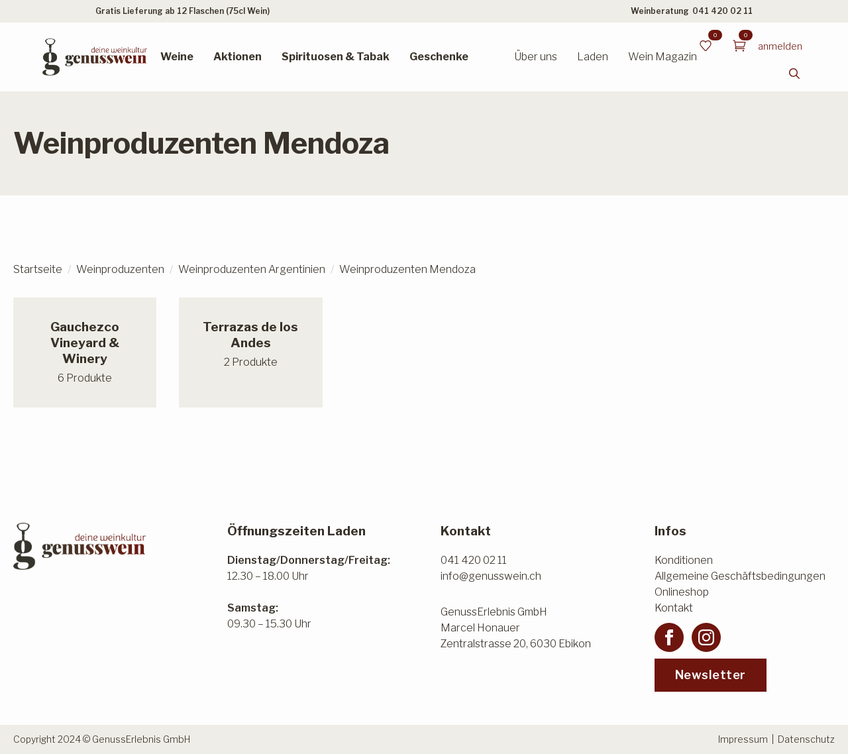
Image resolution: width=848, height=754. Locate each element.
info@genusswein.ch (491, 576)
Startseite (37, 269)
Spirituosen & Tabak (336, 56)
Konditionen (684, 560)
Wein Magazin (662, 56)
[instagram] (706, 637)
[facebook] (669, 637)
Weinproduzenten (120, 269)
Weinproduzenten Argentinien (251, 269)
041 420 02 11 (722, 11)
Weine (176, 56)
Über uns (535, 56)
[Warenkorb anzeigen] (739, 45)
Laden (592, 56)
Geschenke (438, 56)
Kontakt (674, 608)
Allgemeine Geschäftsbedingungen (740, 576)
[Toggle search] (794, 73)
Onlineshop (682, 592)
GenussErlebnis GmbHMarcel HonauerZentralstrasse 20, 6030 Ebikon (516, 628)
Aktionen (237, 56)
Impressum (743, 739)
